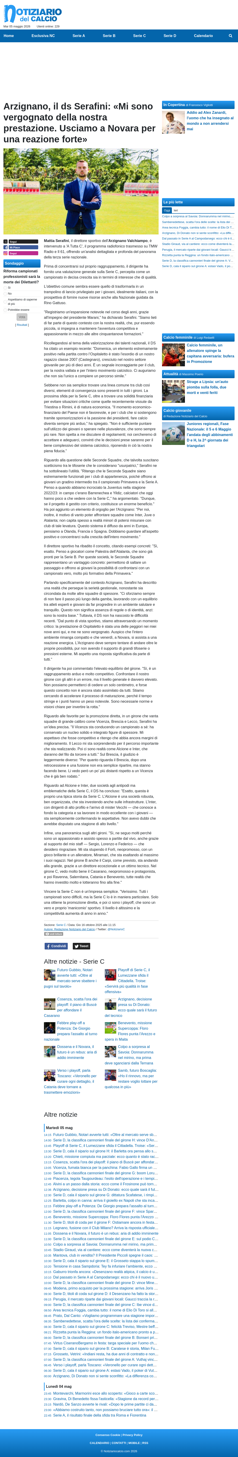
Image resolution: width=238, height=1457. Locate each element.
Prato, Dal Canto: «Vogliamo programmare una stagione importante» (109, 1316)
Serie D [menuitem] (170, 36)
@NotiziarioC (116, 929)
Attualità (170, 374)
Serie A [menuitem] (79, 36)
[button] (22, 317)
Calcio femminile (177, 337)
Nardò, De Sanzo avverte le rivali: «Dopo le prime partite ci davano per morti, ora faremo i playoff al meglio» (140, 1404)
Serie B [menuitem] (109, 36)
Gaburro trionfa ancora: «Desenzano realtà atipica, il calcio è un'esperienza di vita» (120, 1272)
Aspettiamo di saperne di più (22, 302)
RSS (145, 1443)
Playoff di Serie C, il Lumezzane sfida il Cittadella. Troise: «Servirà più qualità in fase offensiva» (127, 981)
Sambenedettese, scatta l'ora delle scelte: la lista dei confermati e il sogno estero (118, 1321)
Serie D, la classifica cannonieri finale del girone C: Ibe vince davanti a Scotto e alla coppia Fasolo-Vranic (138, 1305)
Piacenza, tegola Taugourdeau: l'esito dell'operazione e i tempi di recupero (113, 1178)
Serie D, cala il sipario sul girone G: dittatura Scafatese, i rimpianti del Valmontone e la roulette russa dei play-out (144, 1195)
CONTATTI (119, 1443)
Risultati (22, 325)
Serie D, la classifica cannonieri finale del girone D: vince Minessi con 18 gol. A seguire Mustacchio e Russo (140, 1283)
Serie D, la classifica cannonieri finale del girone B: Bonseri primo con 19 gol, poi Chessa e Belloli (132, 1338)
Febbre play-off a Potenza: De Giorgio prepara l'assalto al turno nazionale (113, 1206)
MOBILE (134, 1443)
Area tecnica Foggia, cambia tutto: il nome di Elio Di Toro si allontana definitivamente (121, 1310)
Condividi (56, 946)
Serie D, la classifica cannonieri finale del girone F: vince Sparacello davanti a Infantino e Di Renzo (133, 1211)
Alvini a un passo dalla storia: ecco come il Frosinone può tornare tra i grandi (115, 1184)
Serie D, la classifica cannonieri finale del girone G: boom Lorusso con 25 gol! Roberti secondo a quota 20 (139, 1173)
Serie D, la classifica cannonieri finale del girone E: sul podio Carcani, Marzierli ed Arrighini (126, 1239)
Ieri (176, 210)
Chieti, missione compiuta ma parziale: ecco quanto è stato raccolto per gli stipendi (120, 1157)
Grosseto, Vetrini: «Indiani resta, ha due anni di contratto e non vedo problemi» (117, 1354)
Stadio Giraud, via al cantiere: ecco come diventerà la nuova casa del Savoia (115, 1250)
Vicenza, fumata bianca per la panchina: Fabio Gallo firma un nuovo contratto (116, 1168)
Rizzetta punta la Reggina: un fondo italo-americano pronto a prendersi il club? (117, 1332)
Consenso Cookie (107, 1435)
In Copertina (174, 105)
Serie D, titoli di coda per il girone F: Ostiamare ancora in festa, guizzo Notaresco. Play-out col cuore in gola (140, 1222)
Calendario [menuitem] (203, 36)
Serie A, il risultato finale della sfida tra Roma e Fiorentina (99, 1415)
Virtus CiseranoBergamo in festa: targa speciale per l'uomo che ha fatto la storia (118, 1343)
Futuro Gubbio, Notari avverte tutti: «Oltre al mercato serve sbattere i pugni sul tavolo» (123, 1135)
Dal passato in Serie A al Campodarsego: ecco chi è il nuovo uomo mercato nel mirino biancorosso (133, 1277)
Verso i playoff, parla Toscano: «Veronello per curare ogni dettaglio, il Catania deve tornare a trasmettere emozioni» (70, 1081)
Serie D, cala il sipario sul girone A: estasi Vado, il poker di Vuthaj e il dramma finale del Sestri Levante (136, 1370)
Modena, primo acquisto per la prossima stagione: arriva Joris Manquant (111, 1288)
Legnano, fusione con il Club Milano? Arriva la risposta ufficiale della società (114, 1228)
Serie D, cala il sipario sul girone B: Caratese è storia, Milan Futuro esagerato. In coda (123, 1349)
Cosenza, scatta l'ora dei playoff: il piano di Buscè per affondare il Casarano (114, 1162)
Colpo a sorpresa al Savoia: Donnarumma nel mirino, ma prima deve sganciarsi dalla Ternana (129, 1244)
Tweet (82, 946)
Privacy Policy (133, 1435)
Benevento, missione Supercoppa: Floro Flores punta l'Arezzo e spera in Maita (117, 1217)
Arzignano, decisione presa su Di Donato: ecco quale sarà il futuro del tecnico (116, 1189)
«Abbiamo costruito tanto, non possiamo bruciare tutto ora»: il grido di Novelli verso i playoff (127, 1410)
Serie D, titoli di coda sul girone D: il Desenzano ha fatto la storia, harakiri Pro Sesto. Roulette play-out (136, 1294)
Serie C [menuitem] (139, 36)
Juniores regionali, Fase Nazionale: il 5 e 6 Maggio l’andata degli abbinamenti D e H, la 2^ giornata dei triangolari (210, 435)
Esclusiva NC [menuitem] (43, 36)
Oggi (167, 210)
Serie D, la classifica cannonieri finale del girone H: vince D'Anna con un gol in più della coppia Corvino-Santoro (143, 1140)
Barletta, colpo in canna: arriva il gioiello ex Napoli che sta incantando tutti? (114, 1200)
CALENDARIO (99, 1443)
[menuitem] (230, 36)
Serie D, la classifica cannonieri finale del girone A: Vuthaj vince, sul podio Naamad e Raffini (127, 1359)
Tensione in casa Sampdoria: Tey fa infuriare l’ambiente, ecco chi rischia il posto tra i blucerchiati (131, 1266)
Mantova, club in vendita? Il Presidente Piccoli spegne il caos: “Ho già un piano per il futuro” (127, 1255)
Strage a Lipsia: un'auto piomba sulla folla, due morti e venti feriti (207, 387)
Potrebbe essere (19, 309)
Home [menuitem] (9, 36)
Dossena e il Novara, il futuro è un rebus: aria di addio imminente (77, 1052)
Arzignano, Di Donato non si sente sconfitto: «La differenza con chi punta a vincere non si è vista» (132, 1376)
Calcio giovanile (177, 410)
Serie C (61, 925)
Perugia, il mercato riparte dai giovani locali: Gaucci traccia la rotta (107, 1299)
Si (9, 287)
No (10, 293)
